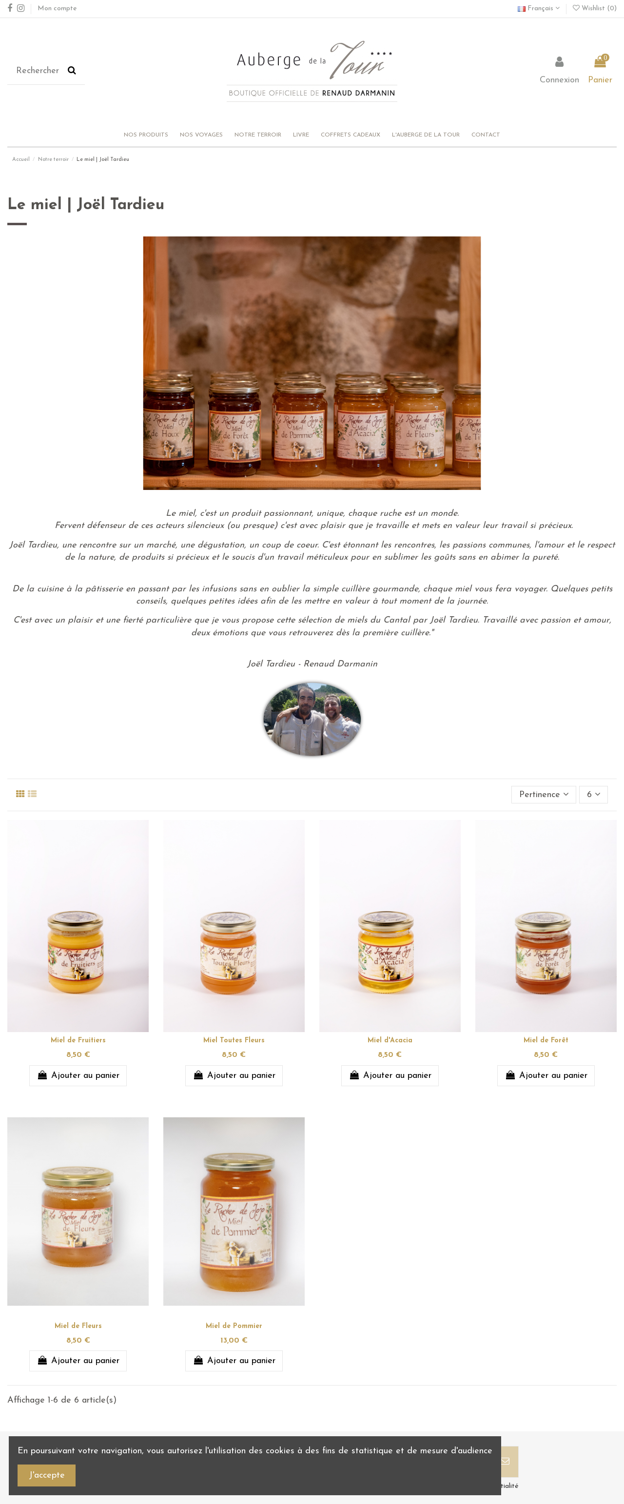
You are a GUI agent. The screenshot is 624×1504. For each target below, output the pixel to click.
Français (539, 8)
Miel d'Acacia (390, 1040)
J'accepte (47, 1475)
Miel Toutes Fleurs (234, 1040)
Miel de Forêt (546, 1040)
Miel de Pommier (234, 1326)
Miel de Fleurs (78, 1326)
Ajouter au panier (78, 1075)
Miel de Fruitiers (78, 1040)
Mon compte (57, 8)
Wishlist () (595, 8)
